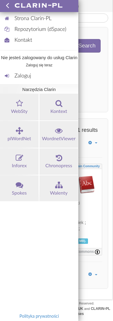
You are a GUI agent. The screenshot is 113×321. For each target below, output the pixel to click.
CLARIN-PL (100, 309)
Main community (87, 166)
